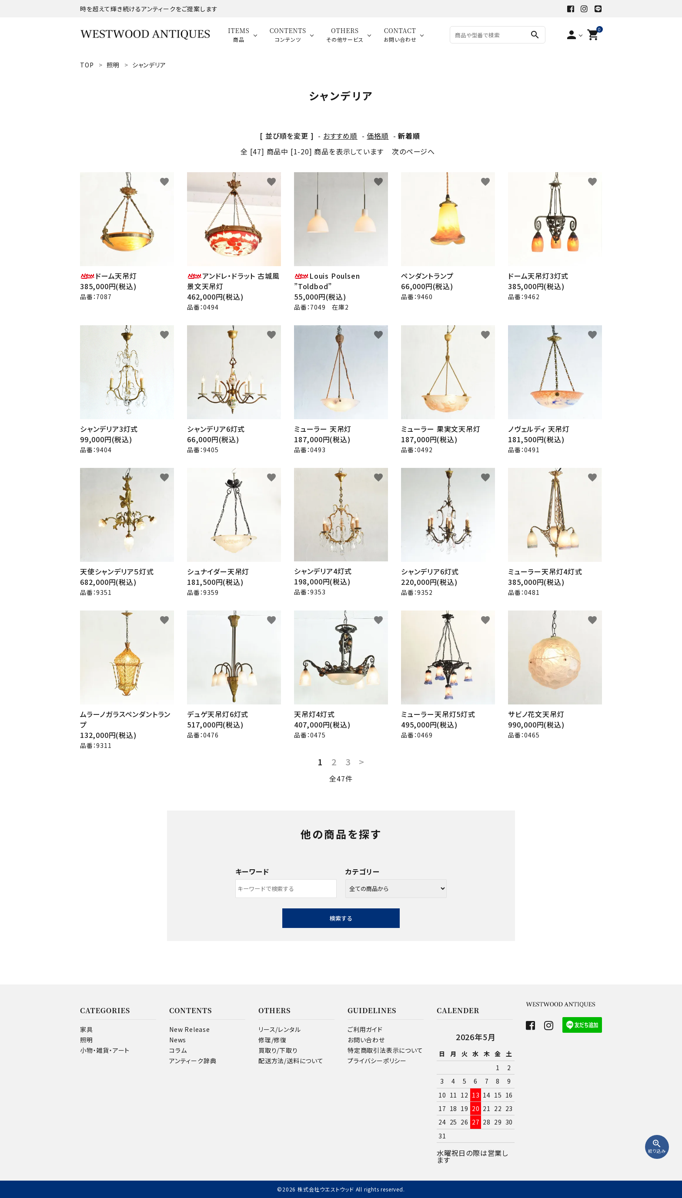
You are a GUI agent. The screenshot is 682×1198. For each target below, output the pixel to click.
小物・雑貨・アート (105, 1050)
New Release (189, 1029)
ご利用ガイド (365, 1029)
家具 (86, 1029)
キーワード (252, 871)
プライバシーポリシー (377, 1060)
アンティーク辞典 (192, 1060)
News (177, 1039)
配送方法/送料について (291, 1060)
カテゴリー (362, 871)
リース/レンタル (279, 1029)
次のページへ (413, 151)
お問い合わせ (366, 1039)
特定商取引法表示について (385, 1050)
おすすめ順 (340, 135)
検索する (341, 918)
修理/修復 (272, 1039)
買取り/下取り (278, 1050)
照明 (86, 1039)
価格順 (377, 135)
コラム (178, 1050)
